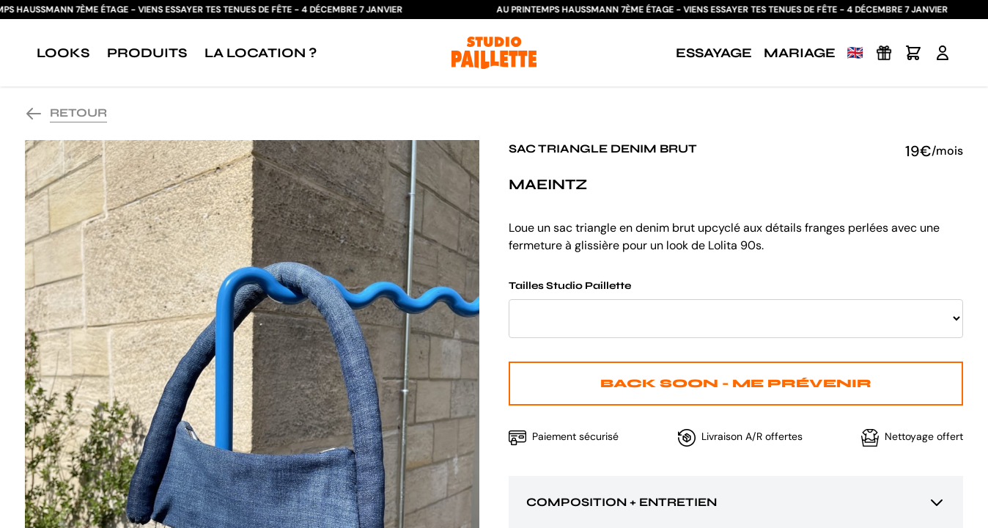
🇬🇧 (855, 53)
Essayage (714, 53)
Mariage (800, 53)
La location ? (260, 53)
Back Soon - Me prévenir (735, 383)
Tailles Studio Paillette (736, 308)
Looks (63, 53)
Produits (147, 53)
